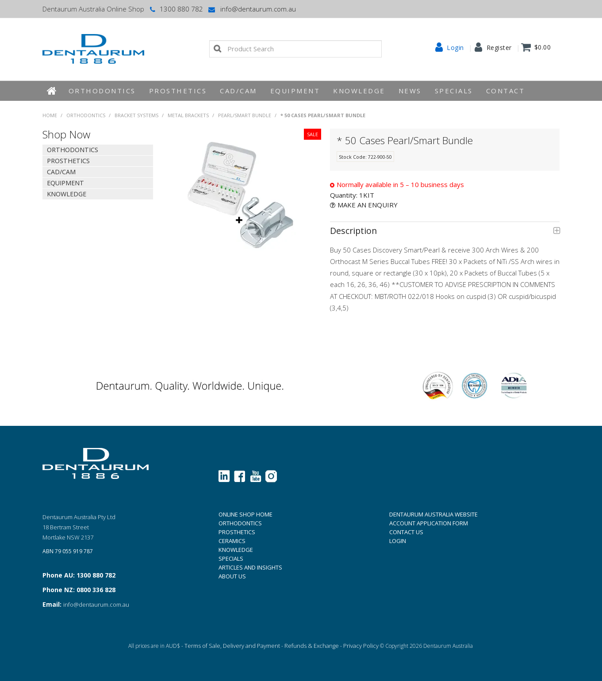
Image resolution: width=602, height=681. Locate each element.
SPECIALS (231, 558)
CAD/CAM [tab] (61, 172)
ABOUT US (232, 576)
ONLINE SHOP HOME (245, 514)
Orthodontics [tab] (72, 149)
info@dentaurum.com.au (251, 8)
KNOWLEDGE (359, 90)
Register (499, 48)
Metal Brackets (188, 115)
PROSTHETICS (237, 532)
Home (52, 91)
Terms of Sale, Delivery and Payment (232, 646)
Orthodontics (102, 90)
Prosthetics (178, 90)
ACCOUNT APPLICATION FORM (428, 523)
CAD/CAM (238, 90)
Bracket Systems (136, 115)
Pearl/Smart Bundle (244, 115)
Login (455, 48)
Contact (505, 90)
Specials (454, 90)
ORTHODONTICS (240, 523)
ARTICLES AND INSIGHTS (250, 567)
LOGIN (397, 541)
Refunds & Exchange (311, 646)
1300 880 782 (176, 8)
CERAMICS (232, 541)
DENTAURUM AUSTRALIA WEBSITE (433, 514)
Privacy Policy (361, 646)
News (410, 90)
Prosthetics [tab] (68, 161)
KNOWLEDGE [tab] (66, 194)
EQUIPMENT (295, 90)
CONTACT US (406, 532)
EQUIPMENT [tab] (65, 183)
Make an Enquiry (367, 205)
